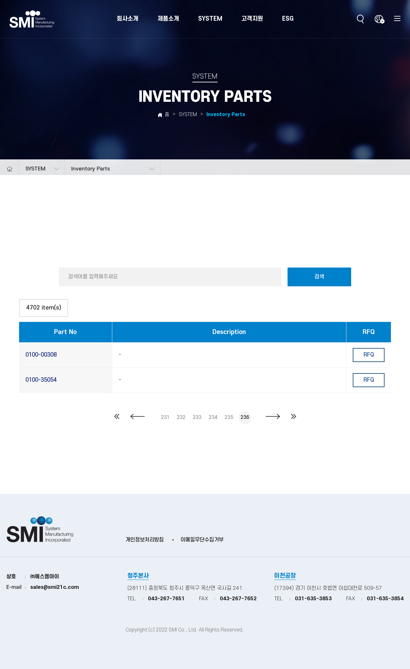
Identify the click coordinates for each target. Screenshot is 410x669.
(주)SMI (32, 19)
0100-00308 (41, 355)
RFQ (369, 355)
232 (181, 417)
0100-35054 (41, 380)
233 (197, 417)
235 (229, 417)
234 (213, 417)
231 (165, 417)
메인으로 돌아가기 (9, 181)
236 (244, 417)
